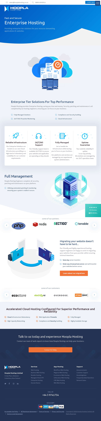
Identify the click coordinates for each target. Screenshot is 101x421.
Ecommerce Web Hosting (61, 375)
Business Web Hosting (37, 373)
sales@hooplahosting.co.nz (18, 2)
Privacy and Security (58, 411)
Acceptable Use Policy (11, 411)
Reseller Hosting (36, 375)
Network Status (81, 380)
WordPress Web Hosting (61, 370)
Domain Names (35, 383)
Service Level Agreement (15, 414)
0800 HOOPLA (40, 2)
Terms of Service (44, 411)
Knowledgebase (81, 375)
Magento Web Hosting (60, 373)
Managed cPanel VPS (37, 378)
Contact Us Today (50, 350)
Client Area (91, 2)
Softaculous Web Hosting (61, 378)
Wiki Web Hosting (59, 383)
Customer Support (82, 373)
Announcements (82, 370)
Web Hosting (35, 370)
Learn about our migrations (74, 273)
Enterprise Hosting (36, 380)
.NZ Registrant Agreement (29, 411)
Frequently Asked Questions (85, 378)
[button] (93, 210)
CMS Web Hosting (59, 380)
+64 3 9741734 (50, 395)
